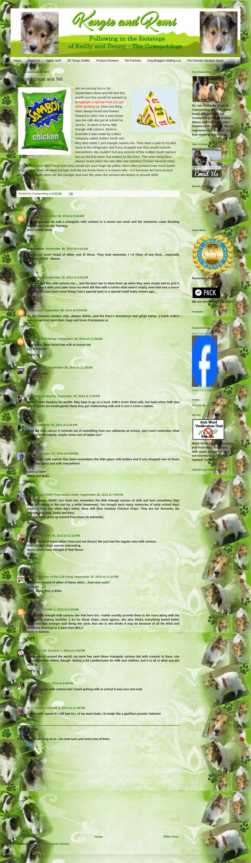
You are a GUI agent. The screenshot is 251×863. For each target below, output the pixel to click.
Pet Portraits (133, 60)
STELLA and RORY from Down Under (53, 494)
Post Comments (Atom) (52, 843)
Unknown (33, 216)
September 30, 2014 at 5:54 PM (56, 453)
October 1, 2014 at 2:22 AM (60, 609)
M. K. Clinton (36, 708)
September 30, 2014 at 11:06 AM (80, 338)
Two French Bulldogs (42, 338)
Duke (30, 453)
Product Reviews (107, 60)
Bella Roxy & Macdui (41, 396)
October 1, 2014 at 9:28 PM (54, 683)
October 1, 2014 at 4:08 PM (66, 650)
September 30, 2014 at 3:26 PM (78, 396)
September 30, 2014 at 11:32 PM (96, 576)
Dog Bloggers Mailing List (164, 60)
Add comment (28, 729)
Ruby (30, 535)
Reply (31, 236)
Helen (31, 683)
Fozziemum (35, 310)
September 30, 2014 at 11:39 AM (70, 367)
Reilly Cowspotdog (201, 333)
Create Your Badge (202, 390)
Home (17, 60)
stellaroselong (37, 367)
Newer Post (26, 836)
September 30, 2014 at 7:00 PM (102, 494)
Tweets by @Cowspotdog (210, 405)
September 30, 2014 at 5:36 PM (56, 425)
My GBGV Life (37, 650)
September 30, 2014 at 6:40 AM (63, 216)
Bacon (101, 88)
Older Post (170, 836)
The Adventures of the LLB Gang (50, 576)
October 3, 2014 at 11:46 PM (65, 708)
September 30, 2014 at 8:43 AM (66, 248)
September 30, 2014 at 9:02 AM (66, 277)
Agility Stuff (53, 60)
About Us (34, 60)
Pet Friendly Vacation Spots (205, 60)
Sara (30, 425)
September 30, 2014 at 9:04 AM (65, 310)
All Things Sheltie (78, 60)
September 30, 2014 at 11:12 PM (58, 535)
